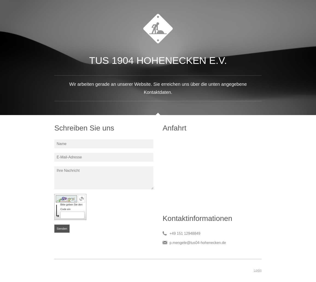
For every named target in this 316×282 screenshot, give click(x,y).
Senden (62, 228)
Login (258, 270)
